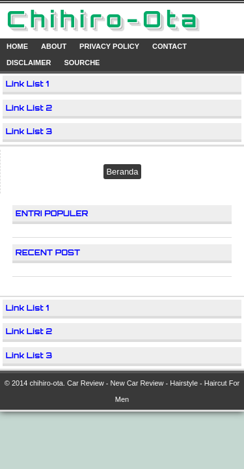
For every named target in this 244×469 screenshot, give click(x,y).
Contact (169, 46)
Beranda (122, 172)
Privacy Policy (109, 46)
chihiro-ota (45, 383)
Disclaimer (29, 62)
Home (17, 46)
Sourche (82, 62)
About (53, 46)
